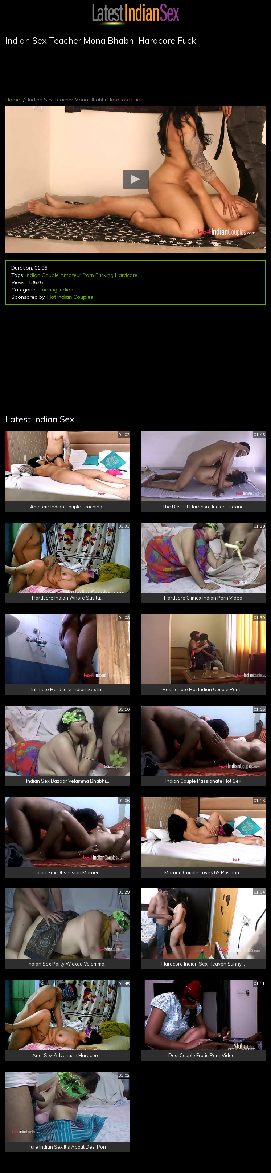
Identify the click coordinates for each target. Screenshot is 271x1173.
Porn (88, 275)
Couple (50, 275)
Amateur (70, 275)
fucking (48, 289)
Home (12, 99)
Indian (33, 275)
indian (66, 289)
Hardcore (126, 275)
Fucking (104, 275)
